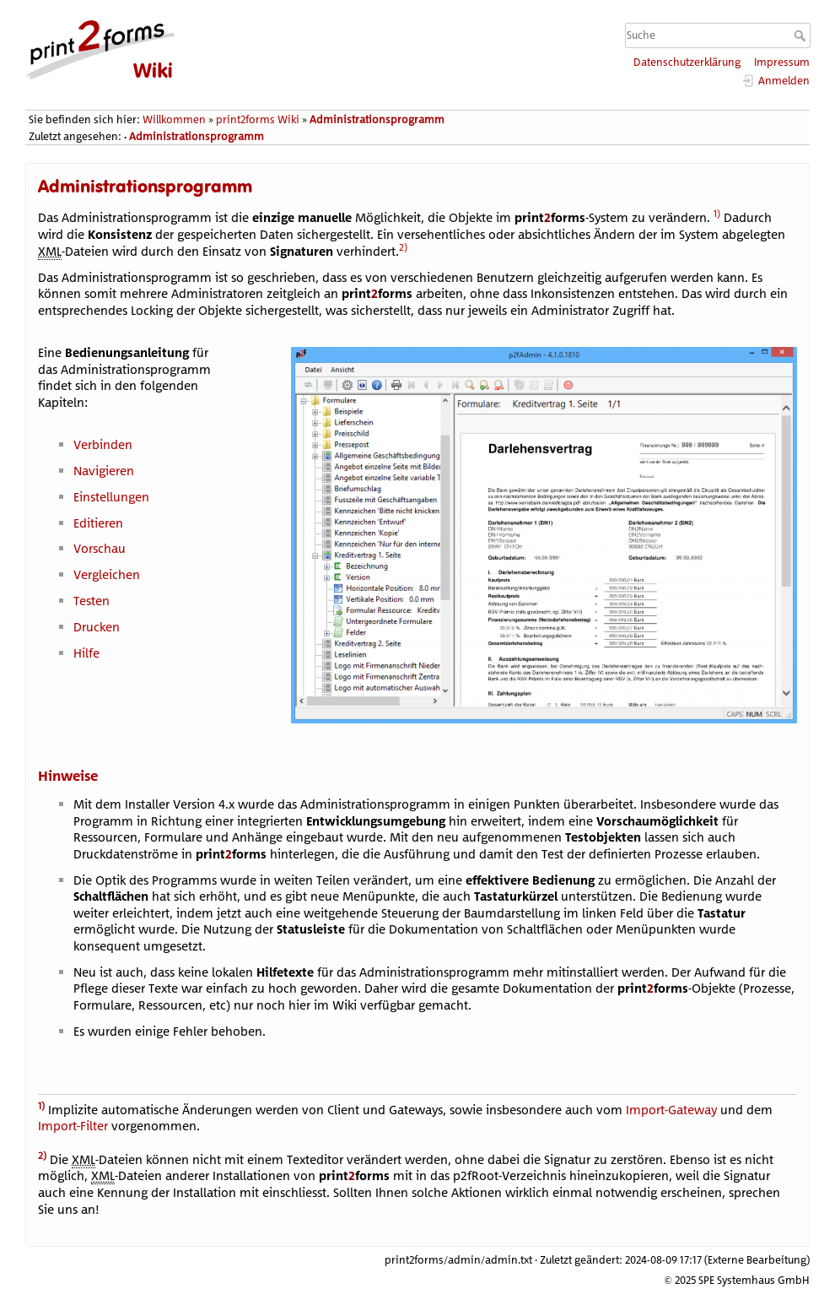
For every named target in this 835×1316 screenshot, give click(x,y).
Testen (91, 601)
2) (403, 247)
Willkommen (174, 119)
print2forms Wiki (257, 119)
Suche (802, 35)
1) (717, 213)
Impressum (782, 62)
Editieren (98, 523)
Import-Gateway (671, 1109)
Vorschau (99, 548)
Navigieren (103, 471)
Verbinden (102, 444)
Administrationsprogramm (377, 119)
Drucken (96, 627)
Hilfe (86, 653)
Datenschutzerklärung (687, 62)
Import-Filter (73, 1126)
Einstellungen (111, 497)
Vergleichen (106, 574)
